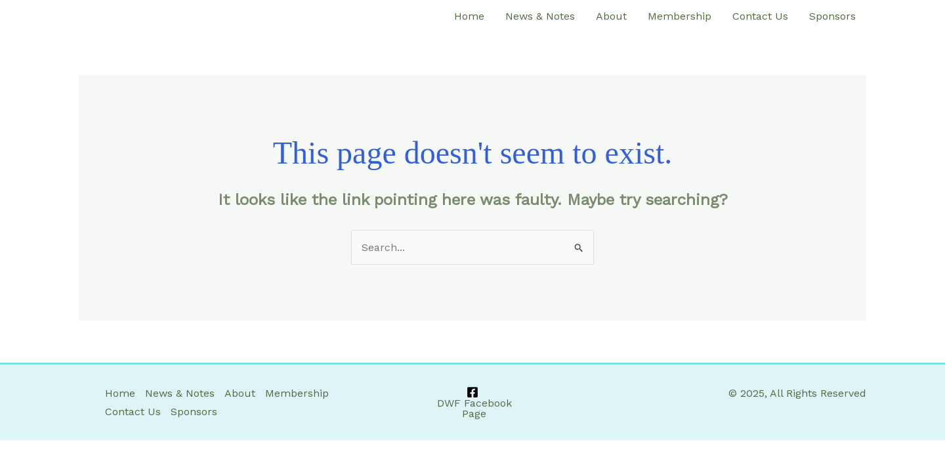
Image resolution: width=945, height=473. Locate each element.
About (611, 16)
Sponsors (832, 16)
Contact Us (760, 16)
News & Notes (540, 16)
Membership (679, 16)
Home (469, 16)
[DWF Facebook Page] (472, 402)
